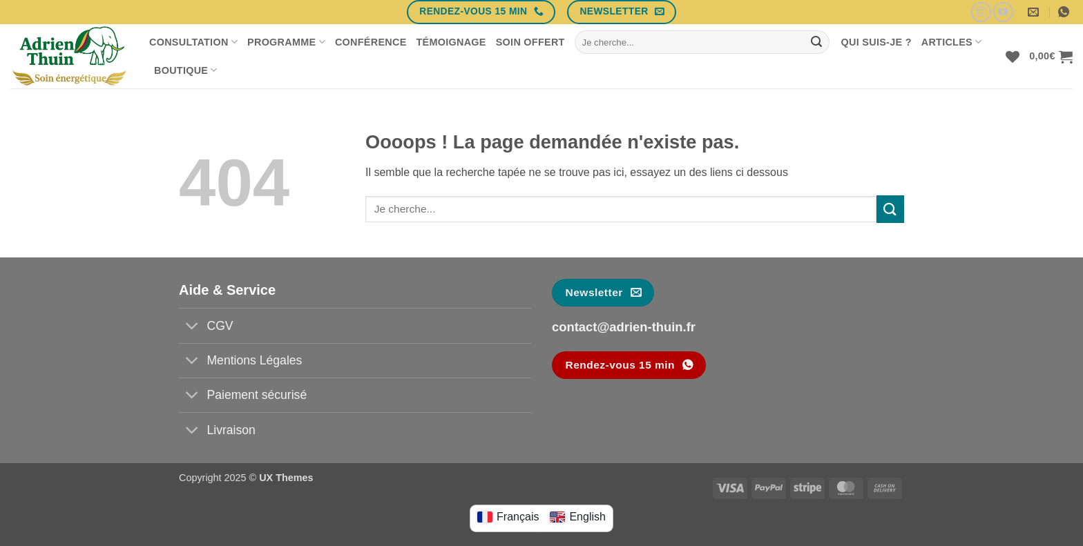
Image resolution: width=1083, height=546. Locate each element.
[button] (1051, 56)
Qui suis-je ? (876, 42)
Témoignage (451, 42)
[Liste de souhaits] (1012, 56)
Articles (951, 41)
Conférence (371, 42)
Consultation (193, 41)
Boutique (186, 70)
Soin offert (530, 42)
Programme (286, 41)
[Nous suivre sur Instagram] (981, 12)
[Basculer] (192, 327)
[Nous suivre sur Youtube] (1003, 12)
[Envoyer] (816, 42)
